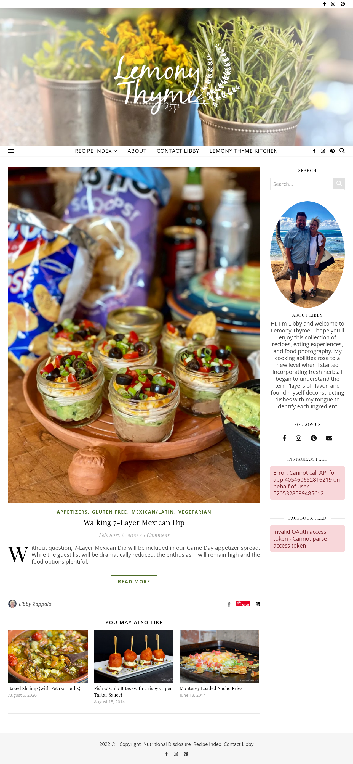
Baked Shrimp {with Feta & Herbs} (44, 688)
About (137, 150)
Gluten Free (109, 512)
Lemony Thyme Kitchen (244, 150)
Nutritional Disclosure (167, 744)
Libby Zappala (35, 604)
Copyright (130, 744)
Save (245, 604)
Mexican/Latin (153, 512)
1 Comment (156, 535)
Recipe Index (93, 150)
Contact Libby (178, 150)
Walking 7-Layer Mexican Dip (134, 522)
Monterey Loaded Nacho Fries (211, 688)
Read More (134, 581)
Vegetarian (195, 512)
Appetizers (72, 512)
